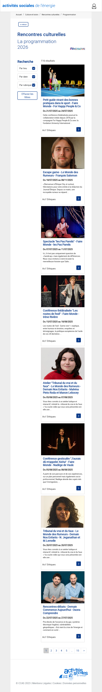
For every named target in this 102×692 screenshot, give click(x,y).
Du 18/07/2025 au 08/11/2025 (58, 179)
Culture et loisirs (31, 14)
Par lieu (23, 68)
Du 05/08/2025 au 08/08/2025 (58, 469)
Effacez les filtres (27, 95)
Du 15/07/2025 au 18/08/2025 (58, 321)
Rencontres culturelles (50, 14)
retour (24, 24)
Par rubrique (25, 84)
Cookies (57, 683)
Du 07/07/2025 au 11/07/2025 (58, 249)
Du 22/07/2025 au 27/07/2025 (58, 617)
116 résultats (48, 60)
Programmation (69, 14)
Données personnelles (74, 683)
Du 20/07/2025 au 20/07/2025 (58, 545)
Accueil (19, 14)
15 (77, 650)
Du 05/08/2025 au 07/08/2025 (58, 397)
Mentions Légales (42, 683)
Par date (23, 76)
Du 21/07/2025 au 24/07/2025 (58, 110)
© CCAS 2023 (23, 683)
